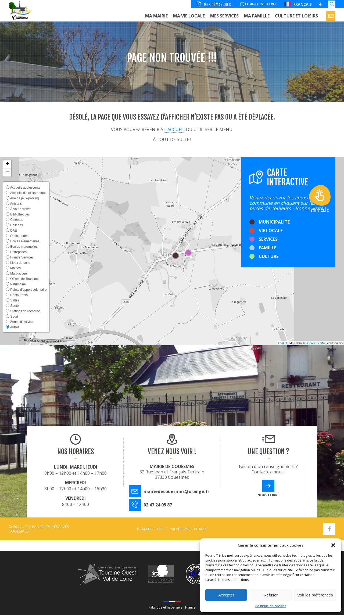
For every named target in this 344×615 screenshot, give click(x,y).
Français (298, 4)
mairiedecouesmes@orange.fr (176, 491)
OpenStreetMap (316, 343)
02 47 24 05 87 (158, 505)
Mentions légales (188, 528)
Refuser (271, 595)
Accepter (226, 595)
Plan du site (149, 528)
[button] (333, 545)
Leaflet (282, 343)
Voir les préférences (315, 595)
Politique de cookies (270, 606)
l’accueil (174, 129)
